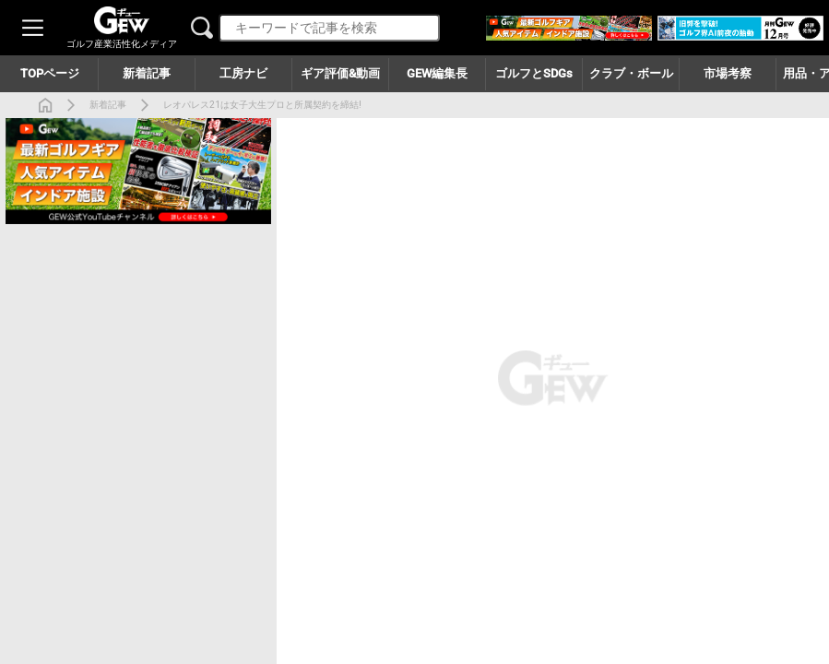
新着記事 (107, 105)
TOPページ (49, 73)
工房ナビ (243, 73)
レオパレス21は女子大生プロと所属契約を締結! (262, 105)
